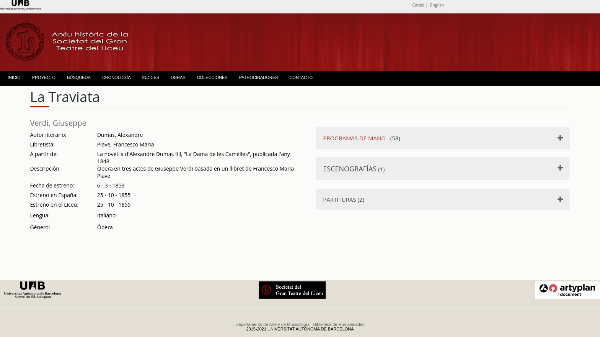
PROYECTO (44, 77)
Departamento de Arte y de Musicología (273, 324)
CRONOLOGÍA (116, 77)
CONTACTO (301, 77)
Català (418, 5)
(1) (354, 168)
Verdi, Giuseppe (58, 123)
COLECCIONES (212, 77)
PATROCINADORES (258, 77)
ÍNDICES (150, 77)
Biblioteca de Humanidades (339, 324)
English (437, 5)
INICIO (14, 77)
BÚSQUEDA (79, 77)
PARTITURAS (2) (343, 199)
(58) (361, 138)
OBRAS (178, 77)
